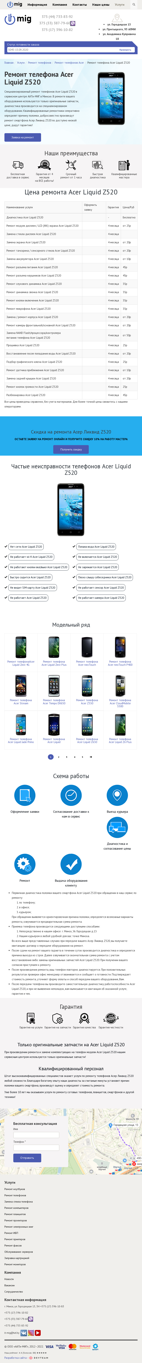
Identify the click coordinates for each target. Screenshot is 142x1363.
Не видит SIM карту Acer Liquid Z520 (32, 587)
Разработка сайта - (26, 1357)
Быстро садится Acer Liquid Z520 (30, 577)
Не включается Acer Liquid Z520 (97, 557)
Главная (8, 62)
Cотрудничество (13, 1291)
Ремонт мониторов (15, 1264)
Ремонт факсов (13, 1245)
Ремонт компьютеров (16, 1208)
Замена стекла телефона (18, 1201)
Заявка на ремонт (22, 137)
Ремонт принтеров (14, 1239)
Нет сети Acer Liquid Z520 (26, 546)
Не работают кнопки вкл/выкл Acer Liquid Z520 (38, 567)
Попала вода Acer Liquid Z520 (96, 546)
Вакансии (9, 1285)
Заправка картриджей (16, 1258)
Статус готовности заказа (23, 44)
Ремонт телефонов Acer (69, 62)
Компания (60, 4)
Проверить (125, 49)
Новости (9, 1279)
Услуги (119, 4)
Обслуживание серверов (18, 1251)
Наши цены (100, 4)
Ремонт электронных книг (18, 1226)
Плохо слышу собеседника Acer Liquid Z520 (104, 577)
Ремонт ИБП (11, 1233)
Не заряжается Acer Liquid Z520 (97, 567)
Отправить (27, 1158)
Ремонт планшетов (15, 1214)
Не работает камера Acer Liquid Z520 (101, 598)
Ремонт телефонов (39, 62)
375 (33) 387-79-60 (57, 23)
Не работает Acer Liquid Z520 (28, 598)
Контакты (79, 4)
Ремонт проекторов (15, 1220)
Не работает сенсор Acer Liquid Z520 (101, 587)
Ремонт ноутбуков (14, 1189)
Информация (37, 4)
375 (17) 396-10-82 (57, 29)
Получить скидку (71, 449)
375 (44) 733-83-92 (57, 16)
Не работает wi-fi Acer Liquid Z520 (31, 557)
